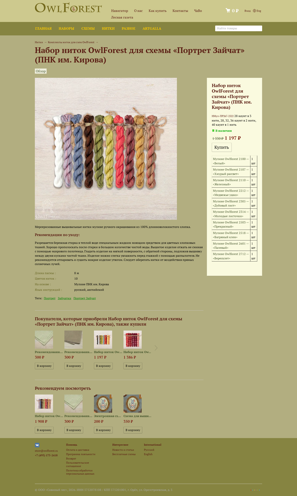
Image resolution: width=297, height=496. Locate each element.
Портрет (49, 298)
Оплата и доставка (77, 450)
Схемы (88, 28)
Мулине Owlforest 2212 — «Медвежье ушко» (231, 193)
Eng (257, 10)
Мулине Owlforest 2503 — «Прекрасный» (231, 224)
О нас (138, 11)
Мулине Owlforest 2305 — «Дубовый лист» (231, 203)
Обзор (41, 71)
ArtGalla (152, 28)
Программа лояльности (80, 454)
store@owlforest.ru (46, 450)
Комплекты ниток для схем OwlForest (71, 42)
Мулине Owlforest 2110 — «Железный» (231, 182)
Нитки (108, 28)
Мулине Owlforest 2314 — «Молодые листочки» (231, 214)
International (152, 444)
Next (156, 348)
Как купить (157, 11)
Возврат (71, 458)
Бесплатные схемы (124, 454)
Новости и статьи (123, 450)
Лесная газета (122, 17)
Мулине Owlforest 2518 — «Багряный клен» (231, 235)
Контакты (180, 11)
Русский (149, 450)
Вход (248, 10)
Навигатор (119, 11)
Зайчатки (64, 298)
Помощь (71, 444)
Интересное (120, 444)
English (148, 454)
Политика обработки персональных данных (80, 472)
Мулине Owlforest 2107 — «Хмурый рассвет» (231, 171)
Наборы (66, 28)
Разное (128, 28)
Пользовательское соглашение (77, 464)
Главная (43, 28)
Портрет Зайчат (84, 298)
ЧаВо (198, 11)
